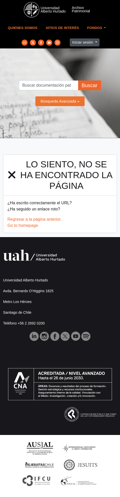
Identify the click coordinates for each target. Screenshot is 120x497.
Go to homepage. (23, 225)
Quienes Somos (23, 28)
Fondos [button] (95, 28)
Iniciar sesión (83, 42)
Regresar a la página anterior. (34, 219)
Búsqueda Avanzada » (60, 101)
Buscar (89, 85)
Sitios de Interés (62, 28)
